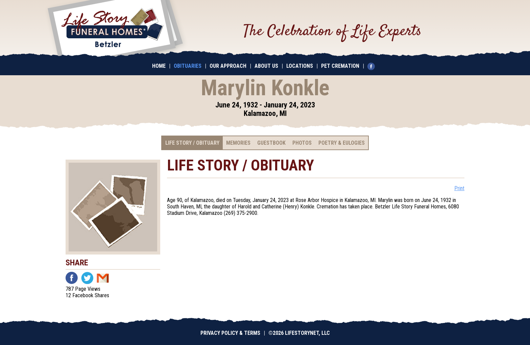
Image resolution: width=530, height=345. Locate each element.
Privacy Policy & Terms (230, 333)
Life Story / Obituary (192, 143)
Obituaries (187, 66)
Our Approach (228, 66)
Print (459, 188)
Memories (238, 143)
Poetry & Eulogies (341, 143)
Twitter (87, 278)
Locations (299, 66)
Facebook (72, 278)
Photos (302, 143)
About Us (266, 66)
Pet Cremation (340, 66)
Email (103, 278)
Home (159, 66)
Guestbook (271, 143)
